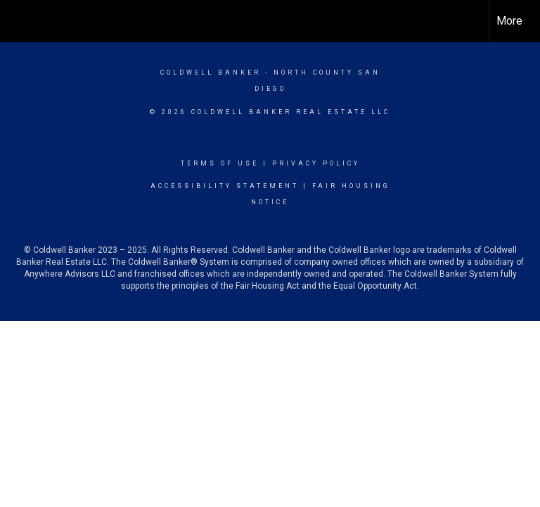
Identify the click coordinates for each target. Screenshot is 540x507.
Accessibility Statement (224, 185)
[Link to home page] (18, 21)
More (509, 20)
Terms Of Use (220, 163)
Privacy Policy (316, 163)
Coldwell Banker (210, 72)
